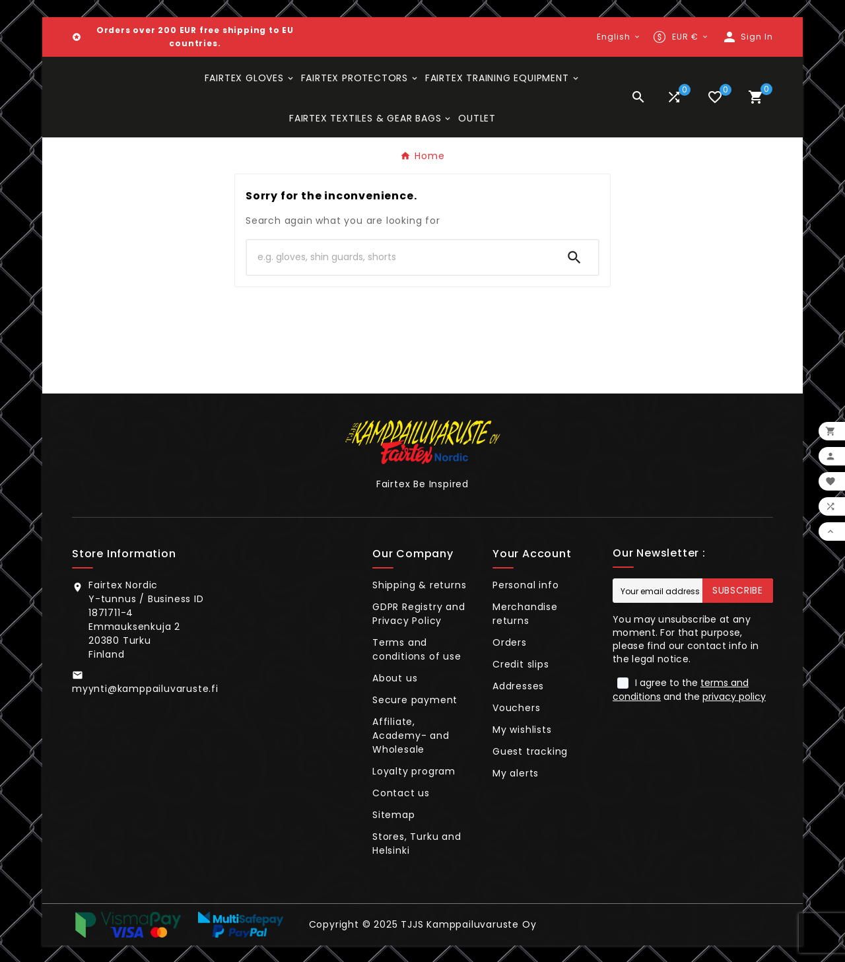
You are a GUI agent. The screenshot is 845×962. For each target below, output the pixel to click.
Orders (509, 642)
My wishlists (522, 729)
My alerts (515, 773)
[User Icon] (747, 37)
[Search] (399, 257)
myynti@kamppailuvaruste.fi (145, 688)
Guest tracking (530, 751)
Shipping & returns (419, 585)
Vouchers (516, 707)
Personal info (525, 585)
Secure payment (414, 699)
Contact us (401, 793)
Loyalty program (414, 771)
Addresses (518, 686)
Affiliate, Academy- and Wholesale (411, 735)
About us (394, 678)
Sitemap (393, 814)
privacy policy (734, 696)
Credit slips (520, 664)
